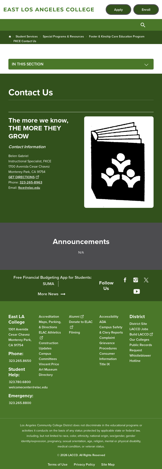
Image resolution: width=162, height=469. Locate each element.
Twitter (146, 287)
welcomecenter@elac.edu (28, 387)
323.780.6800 (20, 381)
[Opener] (158, 297)
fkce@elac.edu (29, 187)
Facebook (125, 287)
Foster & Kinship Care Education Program (116, 36)
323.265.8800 (20, 402)
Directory (46, 374)
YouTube (137, 298)
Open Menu (153, 25)
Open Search (143, 25)
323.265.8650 (20, 360)
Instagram (135, 287)
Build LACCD (141, 334)
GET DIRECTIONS (23, 177)
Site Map (108, 464)
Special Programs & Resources (63, 36)
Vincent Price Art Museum (49, 367)
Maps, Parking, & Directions (50, 324)
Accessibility (108, 316)
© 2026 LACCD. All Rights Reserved (81, 455)
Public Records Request (141, 347)
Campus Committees (48, 356)
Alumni (76, 316)
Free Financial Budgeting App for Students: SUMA (53, 288)
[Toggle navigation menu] (81, 64)
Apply (118, 9)
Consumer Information (108, 356)
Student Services (27, 36)
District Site (138, 323)
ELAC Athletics (50, 335)
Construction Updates (48, 346)
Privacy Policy (84, 464)
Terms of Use (58, 464)
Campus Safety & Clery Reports (111, 330)
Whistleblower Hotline (140, 358)
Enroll (146, 9)
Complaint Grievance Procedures (108, 343)
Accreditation (49, 316)
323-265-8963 (31, 182)
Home (9, 36)
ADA (102, 321)
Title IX (104, 364)
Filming (74, 332)
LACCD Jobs (139, 329)
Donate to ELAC (81, 324)
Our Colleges (139, 339)
